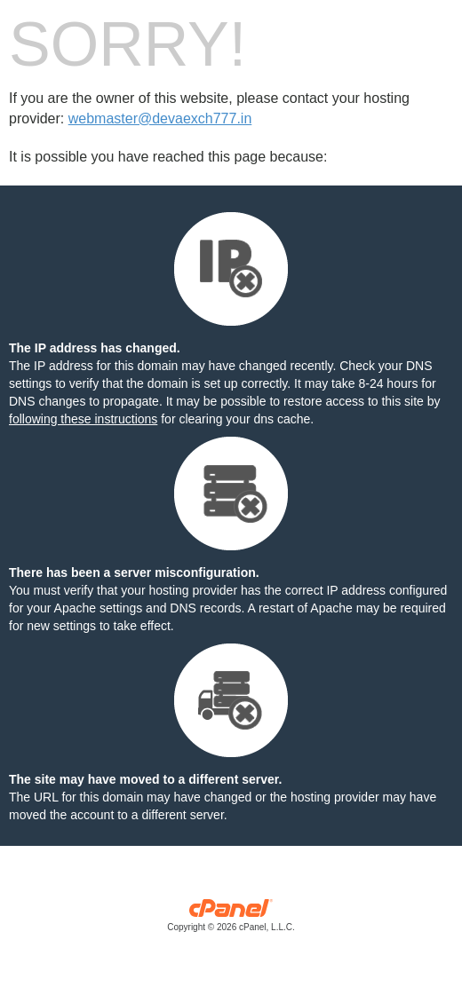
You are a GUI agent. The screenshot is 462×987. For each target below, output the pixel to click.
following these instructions (83, 419)
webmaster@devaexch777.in (160, 118)
